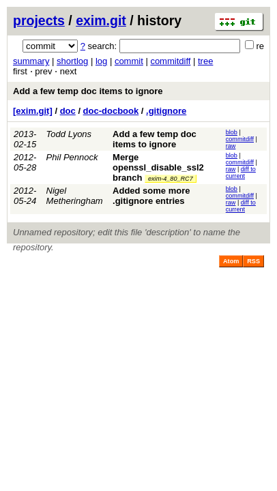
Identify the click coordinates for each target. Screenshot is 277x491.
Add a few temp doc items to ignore (88, 91)
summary (31, 61)
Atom (231, 261)
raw (231, 146)
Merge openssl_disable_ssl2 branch (158, 167)
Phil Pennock (72, 157)
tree (205, 61)
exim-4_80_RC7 (170, 178)
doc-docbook (111, 111)
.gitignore (166, 111)
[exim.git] (33, 111)
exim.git (101, 20)
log (101, 61)
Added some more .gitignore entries (151, 195)
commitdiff (170, 61)
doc (68, 111)
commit (129, 61)
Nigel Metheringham (74, 195)
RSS (253, 261)
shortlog (72, 61)
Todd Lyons (69, 134)
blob (231, 132)
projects (39, 20)
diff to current (241, 172)
